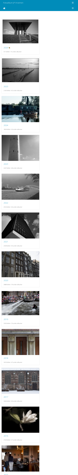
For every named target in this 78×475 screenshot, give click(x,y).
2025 (45, 46)
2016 (6, 233)
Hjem (4, 8)
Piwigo (42, 471)
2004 (6, 458)
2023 (45, 83)
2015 (45, 233)
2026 (6, 46)
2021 (45, 121)
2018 (6, 196)
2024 (6, 83)
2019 (45, 158)
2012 (6, 308)
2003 (45, 458)
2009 (45, 346)
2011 (45, 308)
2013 (45, 271)
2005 (45, 421)
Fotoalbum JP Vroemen (13, 2)
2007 (45, 383)
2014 (6, 271)
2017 (45, 196)
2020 (6, 158)
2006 (6, 421)
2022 (6, 121)
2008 (6, 383)
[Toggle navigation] (73, 2)
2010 (6, 346)
